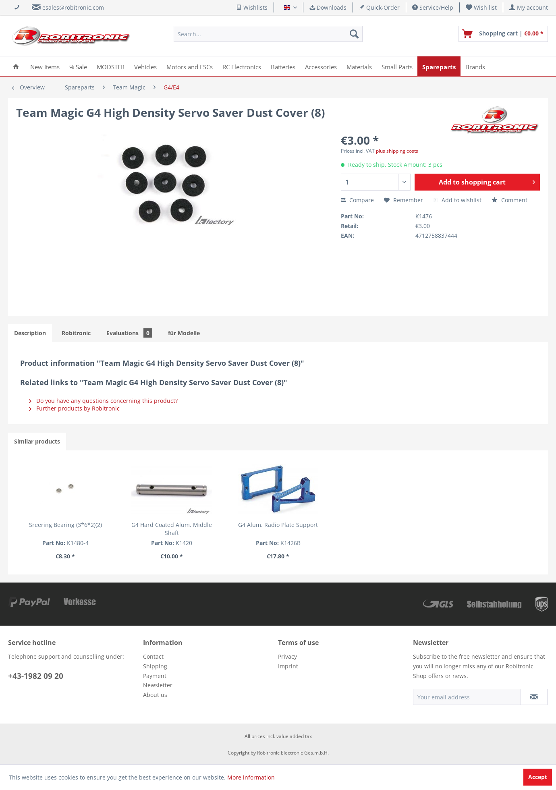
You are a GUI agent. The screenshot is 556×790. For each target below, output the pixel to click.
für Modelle (184, 333)
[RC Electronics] (242, 66)
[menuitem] (481, 7)
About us (155, 695)
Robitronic (76, 333)
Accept (537, 777)
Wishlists (252, 7)
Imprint (288, 666)
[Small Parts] (397, 66)
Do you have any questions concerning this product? (103, 400)
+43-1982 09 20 (35, 676)
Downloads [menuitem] (327, 7)
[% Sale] (78, 66)
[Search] (354, 34)
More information (251, 777)
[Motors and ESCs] (190, 66)
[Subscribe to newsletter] (534, 697)
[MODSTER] (110, 66)
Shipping (155, 666)
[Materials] (359, 66)
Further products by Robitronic (74, 408)
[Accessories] (321, 66)
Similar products (37, 441)
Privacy (287, 656)
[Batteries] (283, 66)
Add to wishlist (457, 200)
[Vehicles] (145, 66)
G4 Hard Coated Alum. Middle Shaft (171, 529)
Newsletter (157, 685)
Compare (357, 200)
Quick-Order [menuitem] (379, 7)
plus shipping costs (397, 150)
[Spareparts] (439, 66)
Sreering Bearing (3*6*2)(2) (65, 525)
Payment (154, 676)
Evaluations (129, 333)
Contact (153, 656)
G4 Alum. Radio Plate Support (278, 525)
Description (30, 333)
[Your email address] (467, 697)
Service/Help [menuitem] (432, 7)
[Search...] (268, 34)
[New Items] (44, 66)
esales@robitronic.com (73, 7)
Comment (509, 200)
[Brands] (475, 66)
